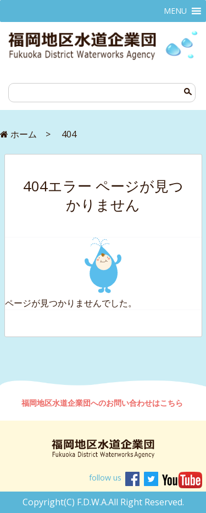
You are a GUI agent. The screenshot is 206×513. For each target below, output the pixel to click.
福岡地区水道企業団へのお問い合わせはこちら (103, 403)
